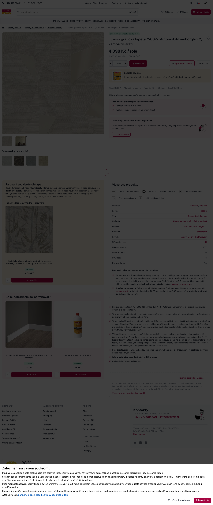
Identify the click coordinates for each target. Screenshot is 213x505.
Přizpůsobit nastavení (179, 500)
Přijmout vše (202, 500)
